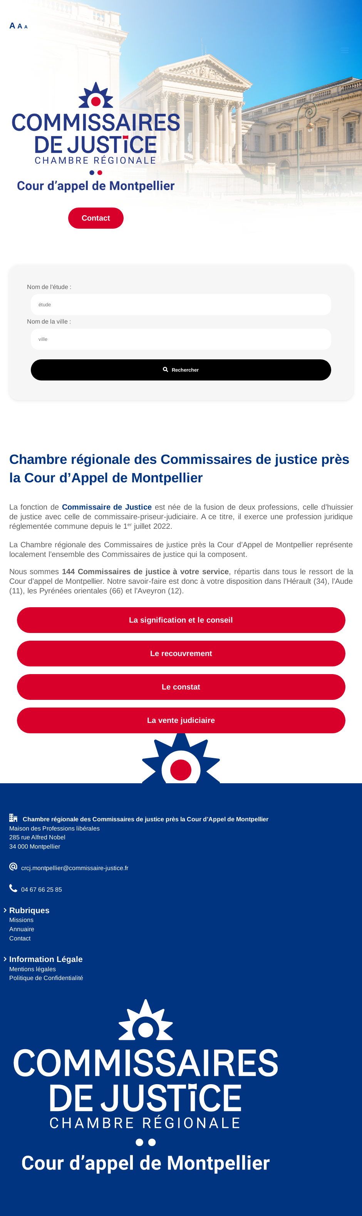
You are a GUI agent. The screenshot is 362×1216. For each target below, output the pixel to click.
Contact (96, 218)
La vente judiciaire (181, 720)
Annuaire (21, 929)
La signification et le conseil (181, 620)
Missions (21, 920)
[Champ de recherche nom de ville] (181, 339)
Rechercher (181, 370)
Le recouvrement (181, 653)
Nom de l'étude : (49, 287)
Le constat (181, 687)
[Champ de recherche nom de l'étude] (181, 304)
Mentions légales (32, 969)
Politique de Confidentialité (46, 978)
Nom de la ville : (49, 321)
